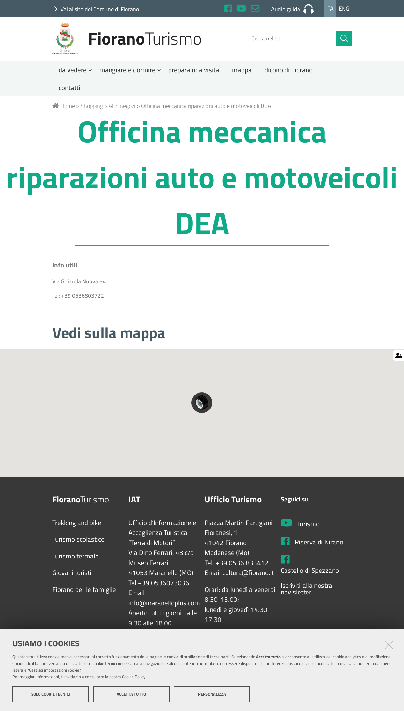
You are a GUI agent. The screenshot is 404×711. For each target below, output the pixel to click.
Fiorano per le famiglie (84, 595)
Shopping (92, 112)
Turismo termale (75, 562)
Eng (344, 8)
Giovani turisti (71, 579)
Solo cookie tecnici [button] (50, 694)
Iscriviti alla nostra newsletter (306, 595)
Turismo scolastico (78, 545)
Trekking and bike (76, 528)
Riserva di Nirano (319, 548)
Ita (330, 8)
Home (63, 112)
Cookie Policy (133, 677)
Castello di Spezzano (310, 576)
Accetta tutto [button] (131, 694)
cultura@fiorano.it (248, 579)
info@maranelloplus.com (164, 609)
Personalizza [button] (212, 694)
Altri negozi (122, 112)
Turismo (308, 530)
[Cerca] (344, 42)
